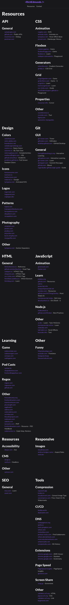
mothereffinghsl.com (12, 155)
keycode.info (42, 332)
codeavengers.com (11, 353)
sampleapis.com (10, 32)
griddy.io (41, 69)
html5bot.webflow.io (12, 279)
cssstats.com (42, 115)
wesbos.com (42, 291)
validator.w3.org (44, 593)
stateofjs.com (43, 328)
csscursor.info (43, 103)
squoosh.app (42, 491)
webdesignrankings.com (13, 146)
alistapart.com (43, 163)
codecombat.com (11, 351)
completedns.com (44, 544)
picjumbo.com (9, 233)
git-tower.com (43, 139)
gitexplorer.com (43, 158)
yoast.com (8, 493)
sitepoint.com (9, 274)
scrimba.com (9, 414)
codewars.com (10, 419)
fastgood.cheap (43, 356)
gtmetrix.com (42, 573)
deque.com (8, 450)
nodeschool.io (43, 310)
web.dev (41, 455)
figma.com (41, 117)
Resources (31, 6)
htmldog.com (9, 281)
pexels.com (9, 228)
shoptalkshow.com (11, 371)
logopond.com (10, 194)
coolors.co (8, 148)
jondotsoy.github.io (11, 160)
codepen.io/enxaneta (45, 56)
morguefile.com (10, 238)
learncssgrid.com (44, 86)
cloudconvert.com (44, 495)
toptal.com (8, 207)
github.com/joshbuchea (13, 269)
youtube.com (42, 353)
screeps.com (9, 356)
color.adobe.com (10, 141)
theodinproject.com (11, 417)
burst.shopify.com (11, 236)
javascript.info (43, 286)
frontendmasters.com (12, 400)
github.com (9, 34)
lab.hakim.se (42, 330)
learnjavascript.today (45, 298)
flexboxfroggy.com (44, 51)
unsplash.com (9, 226)
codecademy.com (11, 412)
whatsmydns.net (44, 542)
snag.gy (40, 583)
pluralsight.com (10, 405)
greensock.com (43, 267)
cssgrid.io (41, 83)
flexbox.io (41, 54)
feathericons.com (11, 177)
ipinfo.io (41, 525)
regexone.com (10, 385)
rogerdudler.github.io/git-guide (49, 168)
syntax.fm (8, 368)
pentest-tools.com (44, 534)
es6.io (40, 284)
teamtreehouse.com (12, 402)
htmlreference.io (11, 267)
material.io (8, 180)
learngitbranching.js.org (46, 153)
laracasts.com (9, 424)
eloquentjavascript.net (46, 289)
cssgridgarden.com (44, 78)
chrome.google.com (45, 554)
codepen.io (8, 271)
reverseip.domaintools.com (47, 539)
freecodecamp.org (11, 398)
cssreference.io (43, 113)
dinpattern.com (10, 214)
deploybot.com (43, 513)
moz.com (8, 491)
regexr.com (9, 383)
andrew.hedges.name (45, 452)
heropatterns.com (11, 211)
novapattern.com (11, 216)
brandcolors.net (10, 143)
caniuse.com (9, 472)
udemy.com (9, 410)
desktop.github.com (45, 143)
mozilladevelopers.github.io (48, 90)
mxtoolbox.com (43, 532)
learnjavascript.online (45, 325)
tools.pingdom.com (45, 527)
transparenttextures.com (13, 209)
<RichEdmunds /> (34, 1)
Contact (39, 6)
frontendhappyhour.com (13, 373)
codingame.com (10, 358)
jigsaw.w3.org (43, 596)
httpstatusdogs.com (45, 351)
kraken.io (41, 493)
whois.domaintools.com (46, 537)
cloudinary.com (43, 450)
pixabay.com (9, 231)
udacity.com (9, 421)
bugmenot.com (43, 601)
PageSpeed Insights (45, 569)
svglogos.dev (9, 197)
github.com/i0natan (45, 313)
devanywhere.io (43, 301)
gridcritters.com (43, 81)
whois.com (42, 530)
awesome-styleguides (46, 120)
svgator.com (42, 32)
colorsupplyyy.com (11, 153)
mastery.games (43, 49)
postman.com (9, 39)
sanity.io (7, 462)
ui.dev (40, 323)
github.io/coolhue (11, 158)
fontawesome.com (11, 172)
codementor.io (10, 431)
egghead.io (8, 407)
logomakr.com (10, 192)
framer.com (42, 269)
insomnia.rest (9, 37)
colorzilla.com (43, 66)
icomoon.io (8, 175)
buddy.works (42, 510)
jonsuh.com (42, 39)
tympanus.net (43, 37)
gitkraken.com (43, 141)
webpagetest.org (44, 523)
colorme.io (8, 151)
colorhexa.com (10, 139)
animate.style (43, 34)
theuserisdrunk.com (45, 358)
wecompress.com (44, 498)
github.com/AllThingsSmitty (48, 293)
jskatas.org (42, 279)
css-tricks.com (43, 88)
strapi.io (7, 460)
